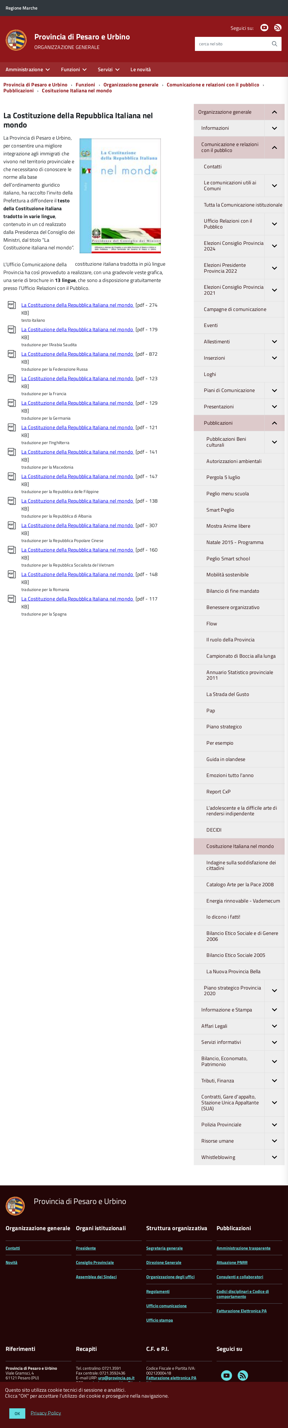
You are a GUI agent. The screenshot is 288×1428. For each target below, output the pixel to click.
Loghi (210, 374)
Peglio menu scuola (227, 493)
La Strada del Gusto (227, 694)
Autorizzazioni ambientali (234, 461)
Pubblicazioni (18, 90)
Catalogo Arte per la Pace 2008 (239, 884)
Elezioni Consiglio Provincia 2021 (244, 290)
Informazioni (243, 128)
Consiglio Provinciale (95, 1262)
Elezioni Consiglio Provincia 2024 (244, 246)
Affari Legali (243, 1026)
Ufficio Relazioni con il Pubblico (244, 224)
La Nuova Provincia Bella (233, 971)
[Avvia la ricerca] (274, 44)
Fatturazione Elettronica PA (242, 1311)
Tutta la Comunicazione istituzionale (243, 205)
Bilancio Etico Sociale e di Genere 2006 (242, 936)
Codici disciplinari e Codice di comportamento (243, 1294)
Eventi (211, 325)
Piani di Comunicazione (244, 390)
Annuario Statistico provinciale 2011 (239, 675)
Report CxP (218, 791)
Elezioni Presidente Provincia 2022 (244, 268)
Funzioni (70, 69)
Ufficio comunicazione (166, 1305)
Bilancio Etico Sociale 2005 (235, 955)
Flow (211, 623)
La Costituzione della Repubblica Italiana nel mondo (77, 305)
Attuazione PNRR (232, 1262)
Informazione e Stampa (243, 1010)
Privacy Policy (46, 1412)
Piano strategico (224, 726)
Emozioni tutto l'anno (230, 775)
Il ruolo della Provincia (230, 639)
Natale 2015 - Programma (235, 542)
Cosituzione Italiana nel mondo (77, 90)
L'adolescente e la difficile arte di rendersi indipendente (241, 811)
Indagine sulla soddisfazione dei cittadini (241, 865)
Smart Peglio (220, 510)
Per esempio (219, 743)
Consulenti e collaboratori (240, 1276)
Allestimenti (244, 342)
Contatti (212, 166)
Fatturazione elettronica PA (171, 1378)
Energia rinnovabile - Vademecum (243, 901)
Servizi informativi (243, 1042)
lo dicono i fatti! (223, 917)
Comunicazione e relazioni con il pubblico (213, 84)
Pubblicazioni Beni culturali (245, 442)
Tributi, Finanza (243, 1081)
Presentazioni (244, 407)
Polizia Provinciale (243, 1125)
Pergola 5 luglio (223, 477)
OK (17, 1413)
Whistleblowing (243, 1157)
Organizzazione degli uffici (170, 1276)
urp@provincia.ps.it (116, 1378)
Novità (11, 1262)
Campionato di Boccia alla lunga (241, 656)
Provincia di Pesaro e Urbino (82, 37)
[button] (274, 112)
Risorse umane (243, 1141)
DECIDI (213, 830)
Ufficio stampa (159, 1320)
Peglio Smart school (228, 558)
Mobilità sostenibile (227, 574)
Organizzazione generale (131, 84)
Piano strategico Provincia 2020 (244, 991)
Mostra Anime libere (228, 526)
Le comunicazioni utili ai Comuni (244, 185)
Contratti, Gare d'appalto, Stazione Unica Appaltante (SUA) (243, 1102)
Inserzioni (244, 358)
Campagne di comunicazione (235, 309)
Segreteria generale (164, 1248)
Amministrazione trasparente (244, 1248)
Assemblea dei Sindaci (96, 1276)
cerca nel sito (210, 43)
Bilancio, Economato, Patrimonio (243, 1061)
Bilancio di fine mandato (232, 591)
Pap (210, 710)
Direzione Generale (163, 1262)
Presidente (86, 1248)
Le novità (140, 69)
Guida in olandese (225, 759)
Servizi (105, 69)
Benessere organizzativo (233, 607)
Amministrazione (24, 69)
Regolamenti (158, 1291)
